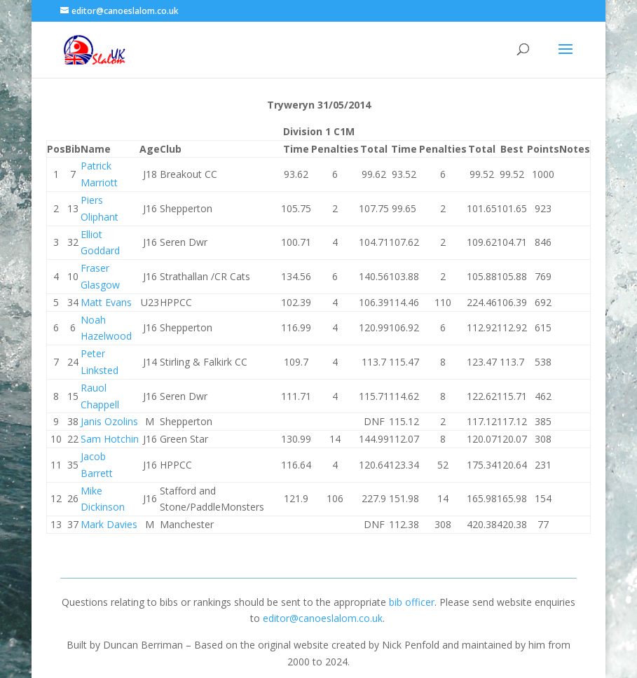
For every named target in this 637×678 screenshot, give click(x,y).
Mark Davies (109, 524)
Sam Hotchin (110, 438)
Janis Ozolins (109, 421)
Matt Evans (106, 302)
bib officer (411, 602)
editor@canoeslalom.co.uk (323, 618)
